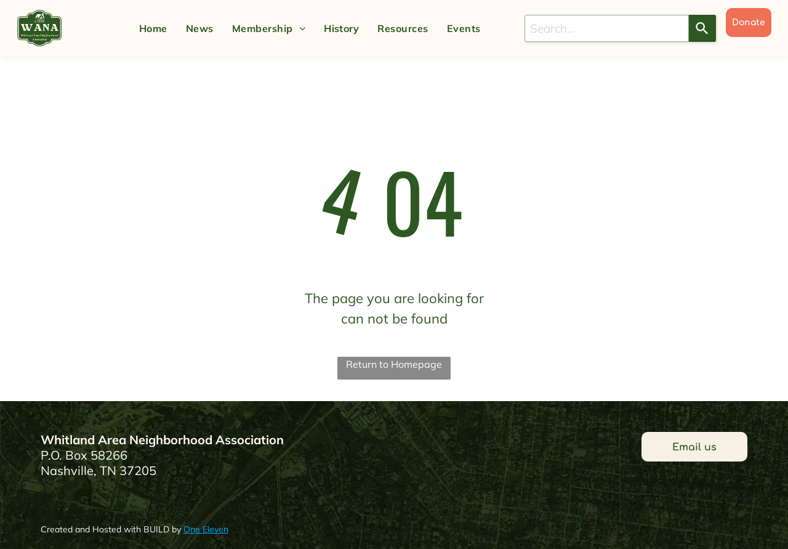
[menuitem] (153, 28)
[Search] (702, 28)
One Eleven (205, 529)
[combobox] (607, 28)
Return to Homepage (394, 364)
